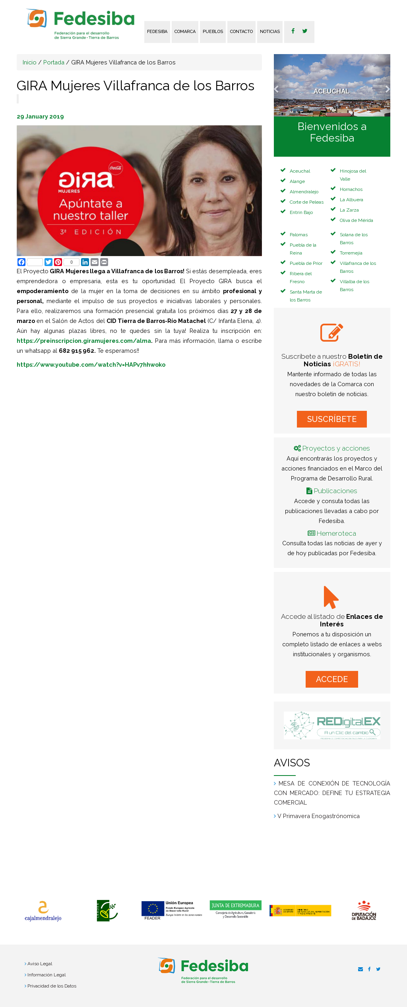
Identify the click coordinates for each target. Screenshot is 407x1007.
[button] (282, 85)
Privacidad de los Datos (51, 986)
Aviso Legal (39, 963)
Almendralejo (304, 191)
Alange (297, 181)
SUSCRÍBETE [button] (332, 419)
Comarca (185, 31)
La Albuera (351, 199)
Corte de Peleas (307, 202)
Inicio (30, 62)
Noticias (270, 31)
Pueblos (213, 31)
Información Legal (46, 975)
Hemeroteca (336, 533)
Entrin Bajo (301, 212)
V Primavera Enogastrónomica (318, 816)
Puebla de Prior (306, 263)
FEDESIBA (157, 31)
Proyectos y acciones (336, 448)
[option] (43, 911)
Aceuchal (300, 171)
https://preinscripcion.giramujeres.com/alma (84, 340)
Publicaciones (335, 491)
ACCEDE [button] (332, 679)
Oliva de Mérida (356, 220)
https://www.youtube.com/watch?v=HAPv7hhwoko (91, 364)
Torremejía (351, 253)
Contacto (241, 31)
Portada (53, 62)
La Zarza (349, 210)
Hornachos (351, 189)
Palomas (299, 234)
